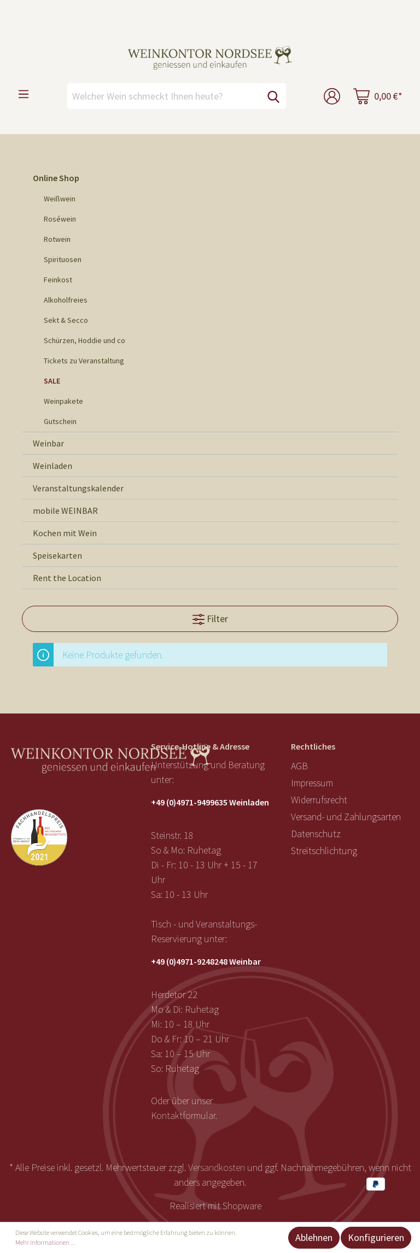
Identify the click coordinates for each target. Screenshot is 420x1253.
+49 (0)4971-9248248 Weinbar (206, 961)
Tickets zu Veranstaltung (84, 361)
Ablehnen (313, 1237)
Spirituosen (62, 259)
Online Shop (56, 177)
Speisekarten (57, 555)
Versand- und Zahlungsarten (346, 816)
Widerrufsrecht (319, 799)
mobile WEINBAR (65, 510)
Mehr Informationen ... (45, 1242)
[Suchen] (273, 96)
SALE (52, 381)
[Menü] (23, 93)
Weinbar (48, 443)
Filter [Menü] (210, 617)
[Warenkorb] (378, 96)
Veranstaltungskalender (78, 488)
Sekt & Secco (66, 320)
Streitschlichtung (324, 850)
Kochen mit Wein (65, 532)
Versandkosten (216, 1167)
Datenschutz (316, 833)
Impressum (312, 782)
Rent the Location (67, 577)
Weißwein (59, 199)
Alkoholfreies (66, 300)
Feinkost (58, 280)
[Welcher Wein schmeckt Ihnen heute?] (164, 96)
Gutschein (60, 421)
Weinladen (52, 465)
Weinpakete (63, 401)
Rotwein (57, 239)
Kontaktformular (183, 1115)
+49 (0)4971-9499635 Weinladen (210, 802)
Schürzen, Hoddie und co (84, 340)
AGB (299, 765)
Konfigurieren (376, 1237)
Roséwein (60, 219)
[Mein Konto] (332, 96)
